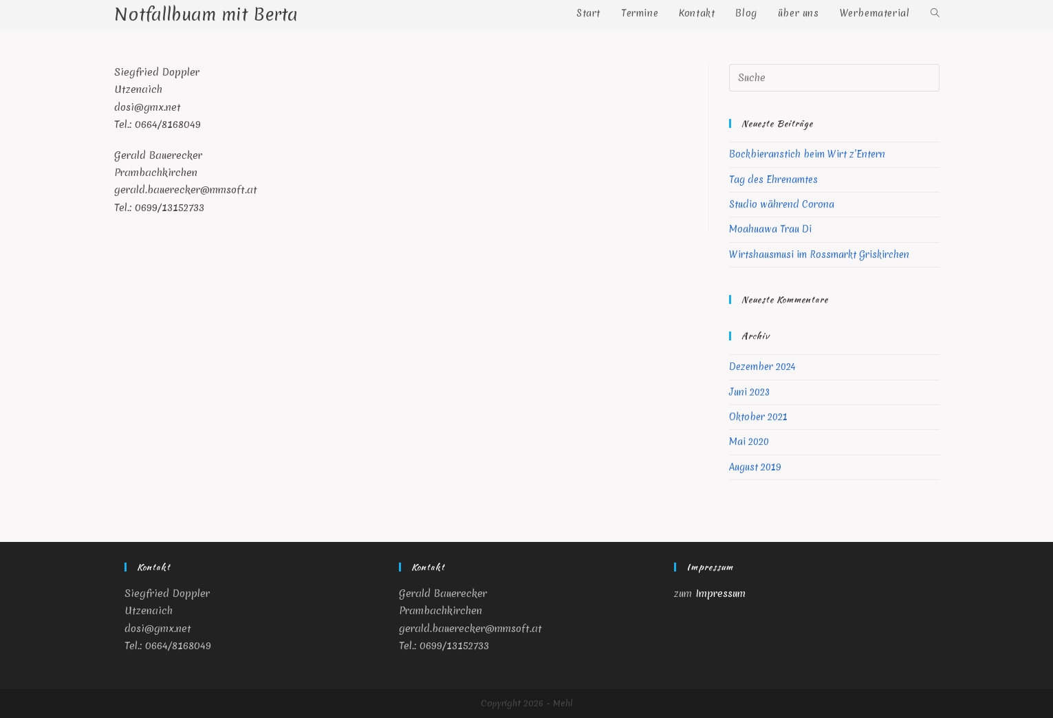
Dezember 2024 (762, 366)
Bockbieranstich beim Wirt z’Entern (807, 154)
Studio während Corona (781, 204)
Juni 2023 (749, 392)
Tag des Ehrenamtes (773, 179)
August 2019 (755, 467)
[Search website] (935, 13)
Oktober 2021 (758, 417)
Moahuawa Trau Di (770, 229)
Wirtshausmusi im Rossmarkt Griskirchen (819, 254)
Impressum (720, 593)
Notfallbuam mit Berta (206, 14)
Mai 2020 (749, 441)
